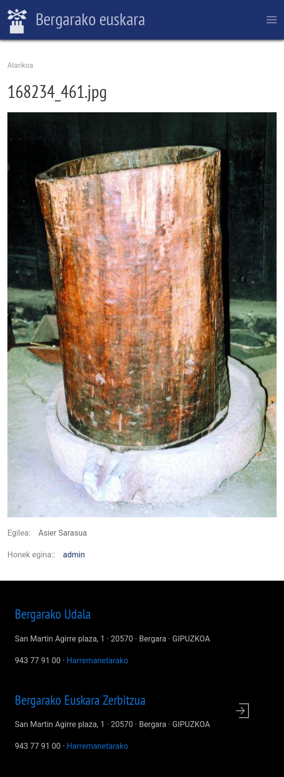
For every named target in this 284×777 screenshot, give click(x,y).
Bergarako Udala (53, 614)
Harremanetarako (97, 660)
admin (74, 554)
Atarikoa (20, 65)
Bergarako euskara (76, 20)
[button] (142, 314)
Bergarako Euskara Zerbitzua (80, 700)
